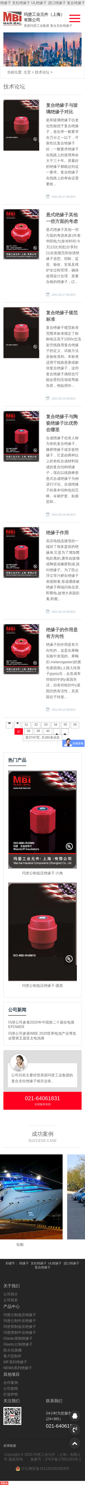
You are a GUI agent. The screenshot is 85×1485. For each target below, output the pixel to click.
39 (38, 731)
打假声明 (10, 1394)
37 (19, 732)
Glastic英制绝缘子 (18, 1338)
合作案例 (10, 1383)
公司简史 (10, 1300)
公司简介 (10, 1294)
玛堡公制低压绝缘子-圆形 (42, 986)
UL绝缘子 (39, 3)
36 (75, 724)
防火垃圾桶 (12, 1350)
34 (55, 724)
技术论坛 (42, 72)
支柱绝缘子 (21, 3)
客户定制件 (12, 1356)
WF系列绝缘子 (15, 1362)
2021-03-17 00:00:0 (63, 196)
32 (36, 724)
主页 (28, 72)
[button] (72, 17)
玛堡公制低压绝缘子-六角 (42, 873)
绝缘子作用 (57, 532)
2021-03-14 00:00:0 (63, 611)
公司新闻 (10, 1388)
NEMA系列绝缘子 (17, 1368)
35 (65, 724)
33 (46, 724)
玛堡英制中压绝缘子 (19, 1332)
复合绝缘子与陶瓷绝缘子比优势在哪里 (62, 423)
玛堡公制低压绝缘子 (19, 1315)
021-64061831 (42, 1098)
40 (48, 731)
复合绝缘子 (76, 3)
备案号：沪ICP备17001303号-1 (55, 1459)
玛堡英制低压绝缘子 (19, 1327)
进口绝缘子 (57, 3)
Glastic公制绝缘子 (18, 1344)
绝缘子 (5, 3)
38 (28, 731)
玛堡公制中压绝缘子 (19, 1321)
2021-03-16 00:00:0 (63, 398)
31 (26, 724)
